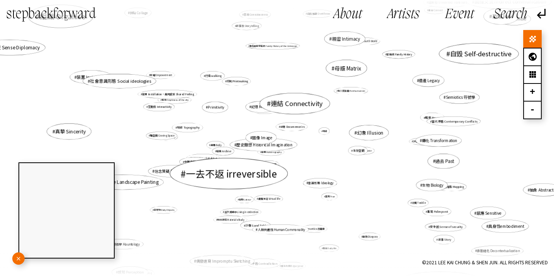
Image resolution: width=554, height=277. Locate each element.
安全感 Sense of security (446, 226)
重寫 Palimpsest (437, 211)
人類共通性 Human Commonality (281, 229)
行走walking (213, 76)
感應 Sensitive (489, 212)
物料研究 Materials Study (230, 219)
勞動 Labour (245, 199)
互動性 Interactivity (160, 107)
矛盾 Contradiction (264, 263)
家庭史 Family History (399, 54)
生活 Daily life (330, 247)
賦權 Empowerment (161, 75)
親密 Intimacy (346, 38)
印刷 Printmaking (237, 81)
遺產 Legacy (429, 80)
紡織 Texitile (419, 202)
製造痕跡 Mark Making (204, 158)
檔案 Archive (224, 151)
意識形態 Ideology (321, 183)
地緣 (324, 130)
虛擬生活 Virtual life (269, 198)
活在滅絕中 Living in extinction (241, 212)
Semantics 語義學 (315, 228)
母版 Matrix (348, 68)
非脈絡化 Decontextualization (498, 251)
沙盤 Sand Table (256, 225)
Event (459, 14)
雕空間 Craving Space (162, 135)
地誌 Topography (188, 127)
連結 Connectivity (296, 103)
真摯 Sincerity (70, 131)
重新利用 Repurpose (292, 266)
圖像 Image (262, 137)
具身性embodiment (506, 226)
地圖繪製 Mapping (452, 187)
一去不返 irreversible (231, 173)
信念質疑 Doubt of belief (175, 171)
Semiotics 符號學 (460, 97)
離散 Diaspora (370, 236)
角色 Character (364, 150)
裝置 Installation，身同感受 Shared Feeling (168, 94)
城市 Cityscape (212, 165)
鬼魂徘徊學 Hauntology (123, 244)
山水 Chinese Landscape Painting (123, 182)
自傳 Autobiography (271, 152)
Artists (403, 14)
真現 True (330, 196)
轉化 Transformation (439, 140)
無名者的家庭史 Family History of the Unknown (273, 45)
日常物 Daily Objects (164, 209)
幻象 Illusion (370, 132)
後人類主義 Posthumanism (351, 90)
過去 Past (444, 161)
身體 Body (216, 145)
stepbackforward (51, 14)
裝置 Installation (92, 77)
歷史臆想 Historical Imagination (265, 144)
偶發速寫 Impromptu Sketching (223, 261)
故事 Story (445, 239)
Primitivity (216, 107)
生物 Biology (433, 185)
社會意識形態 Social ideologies (120, 81)
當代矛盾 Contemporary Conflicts (454, 121)
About (348, 14)
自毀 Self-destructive (480, 53)
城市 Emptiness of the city (175, 99)
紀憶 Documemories (292, 126)
